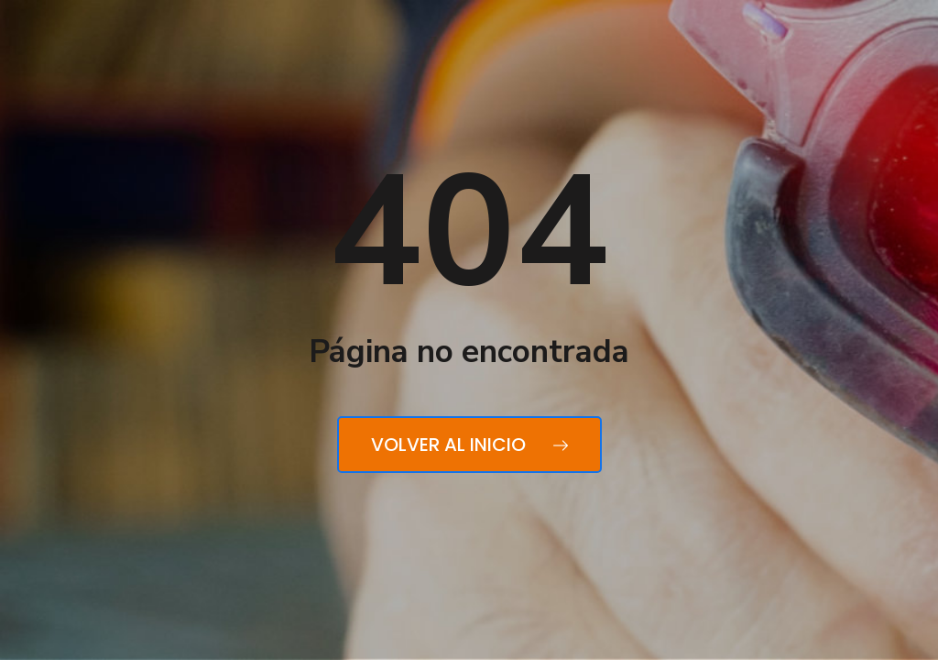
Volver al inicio (469, 444)
